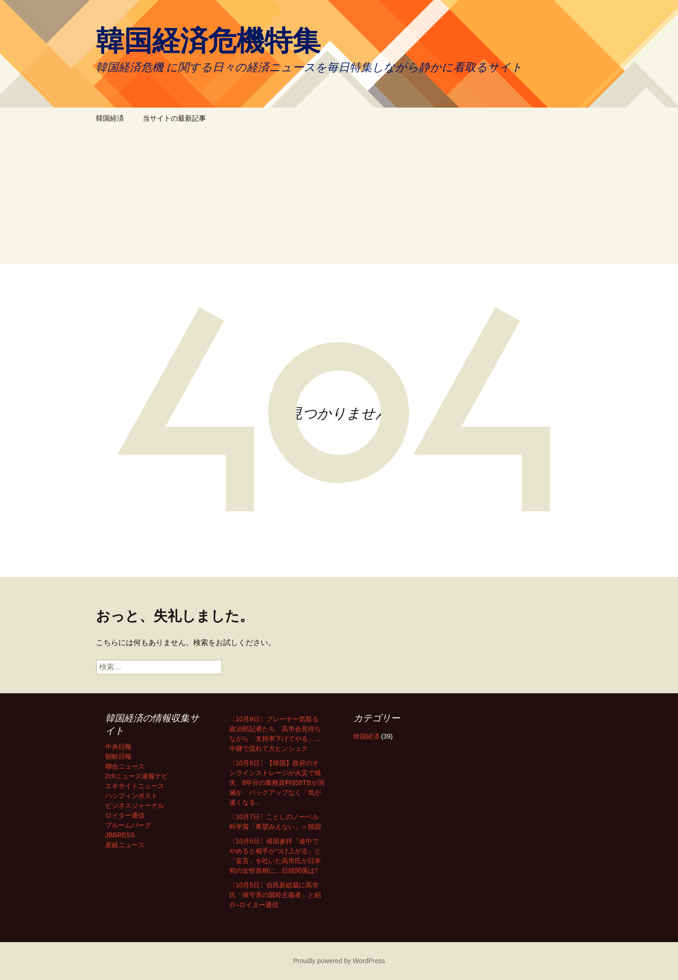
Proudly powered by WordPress (339, 961)
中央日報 (118, 746)
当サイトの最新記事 (174, 118)
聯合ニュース (125, 766)
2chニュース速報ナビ (136, 776)
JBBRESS (120, 835)
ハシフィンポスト (131, 795)
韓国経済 (110, 118)
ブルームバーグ (128, 825)
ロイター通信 (125, 815)
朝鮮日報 (118, 756)
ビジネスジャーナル (134, 805)
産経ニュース (125, 845)
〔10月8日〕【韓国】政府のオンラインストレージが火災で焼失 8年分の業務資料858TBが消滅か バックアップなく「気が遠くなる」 (276, 782)
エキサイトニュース (134, 786)
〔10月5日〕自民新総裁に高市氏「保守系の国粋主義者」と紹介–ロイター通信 (275, 894)
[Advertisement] (339, 198)
